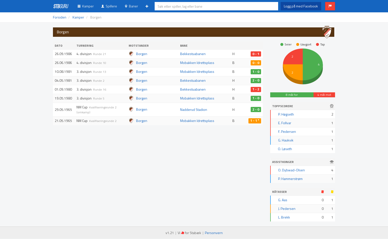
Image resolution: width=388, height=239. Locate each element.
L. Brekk (284, 217)
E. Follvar (284, 122)
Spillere (109, 6)
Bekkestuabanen (193, 53)
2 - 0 (255, 80)
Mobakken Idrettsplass (197, 62)
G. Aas (282, 199)
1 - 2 (255, 89)
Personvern (214, 232)
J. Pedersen (286, 208)
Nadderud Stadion (193, 109)
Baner (131, 6)
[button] (330, 6)
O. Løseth (285, 148)
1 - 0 (255, 71)
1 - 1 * (254, 120)
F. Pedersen (287, 131)
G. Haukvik (285, 140)
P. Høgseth (286, 114)
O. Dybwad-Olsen (291, 170)
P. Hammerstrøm (290, 178)
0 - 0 (255, 62)
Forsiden (59, 17)
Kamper (86, 6)
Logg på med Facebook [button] (301, 6)
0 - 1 (255, 53)
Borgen (141, 53)
